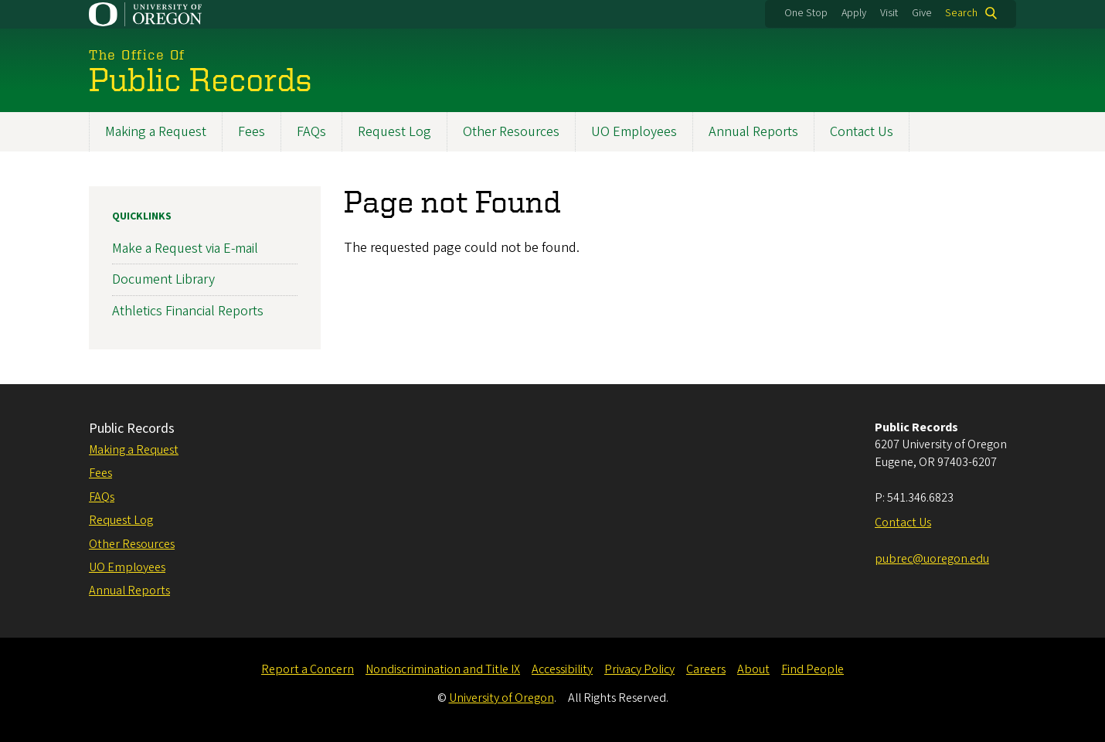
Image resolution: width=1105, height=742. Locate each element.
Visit (889, 13)
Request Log (394, 131)
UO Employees (634, 131)
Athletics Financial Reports (188, 311)
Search (961, 13)
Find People (812, 669)
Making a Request (155, 131)
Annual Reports (753, 131)
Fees (251, 131)
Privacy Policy (639, 669)
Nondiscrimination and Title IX (443, 669)
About (753, 669)
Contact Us (861, 131)
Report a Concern (307, 669)
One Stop (806, 13)
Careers (706, 669)
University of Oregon (501, 697)
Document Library (163, 279)
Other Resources (511, 131)
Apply (854, 13)
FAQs (311, 131)
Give (922, 13)
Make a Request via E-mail (185, 248)
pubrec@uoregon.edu (932, 558)
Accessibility (562, 669)
